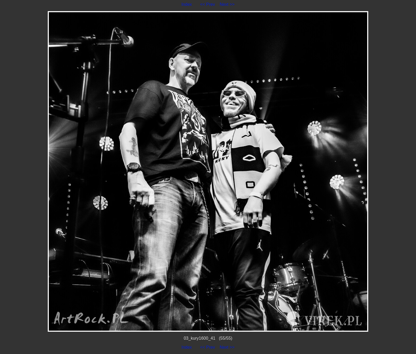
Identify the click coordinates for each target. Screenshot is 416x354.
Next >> (227, 4)
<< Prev (207, 4)
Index (186, 4)
